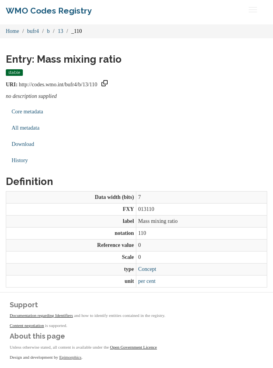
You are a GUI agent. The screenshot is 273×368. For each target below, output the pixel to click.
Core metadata (27, 112)
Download (23, 144)
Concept (147, 269)
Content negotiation (27, 325)
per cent (147, 281)
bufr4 (33, 31)
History (20, 160)
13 (60, 31)
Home (12, 31)
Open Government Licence (133, 347)
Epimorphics (70, 357)
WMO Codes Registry (49, 10)
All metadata (25, 128)
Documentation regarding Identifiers (41, 315)
